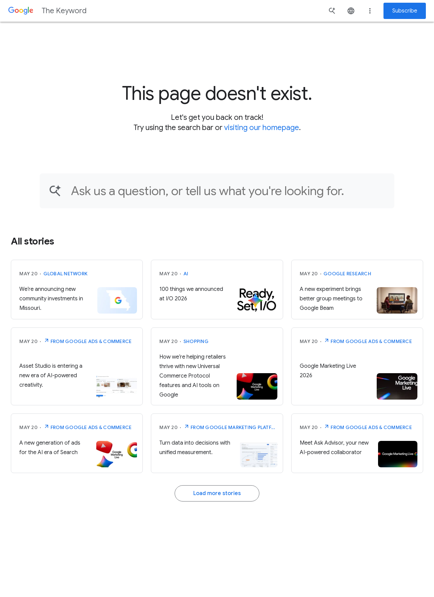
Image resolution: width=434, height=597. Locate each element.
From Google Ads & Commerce (87, 340)
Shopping (196, 341)
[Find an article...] (228, 191)
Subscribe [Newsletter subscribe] (404, 10)
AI (186, 274)
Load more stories (217, 493)
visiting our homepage (261, 127)
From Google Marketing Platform (230, 426)
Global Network (65, 274)
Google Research (347, 274)
